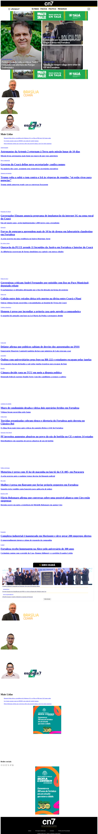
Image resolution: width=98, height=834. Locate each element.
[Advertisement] (47, 198)
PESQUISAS (62, 9)
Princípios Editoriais (40, 831)
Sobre (29, 831)
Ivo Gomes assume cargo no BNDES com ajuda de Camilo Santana (21, 141)
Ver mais (47, 599)
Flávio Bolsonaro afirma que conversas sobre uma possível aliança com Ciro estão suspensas (28, 143)
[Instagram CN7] (9, 9)
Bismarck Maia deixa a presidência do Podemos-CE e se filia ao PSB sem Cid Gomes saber (27, 138)
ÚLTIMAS (35, 9)
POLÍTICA (52, 9)
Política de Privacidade (64, 831)
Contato (52, 831)
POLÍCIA (43, 9)
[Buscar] (89, 9)
